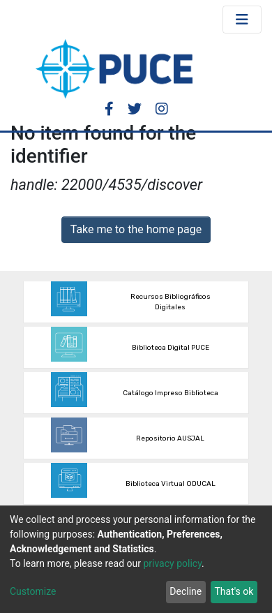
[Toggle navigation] (242, 20)
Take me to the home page (136, 229)
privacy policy (172, 563)
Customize (33, 591)
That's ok (233, 591)
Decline (185, 591)
